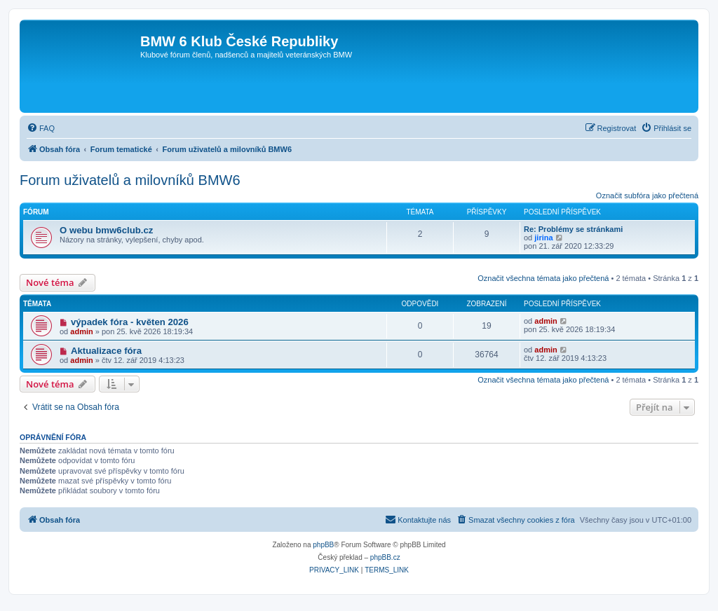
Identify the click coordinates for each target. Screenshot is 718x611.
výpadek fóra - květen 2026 (130, 322)
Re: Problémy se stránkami (573, 229)
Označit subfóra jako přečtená (647, 195)
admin (81, 331)
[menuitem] (41, 128)
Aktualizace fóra (106, 350)
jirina (543, 237)
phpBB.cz (385, 557)
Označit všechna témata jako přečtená (543, 278)
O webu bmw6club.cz (106, 230)
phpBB (323, 545)
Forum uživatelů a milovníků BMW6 (130, 180)
